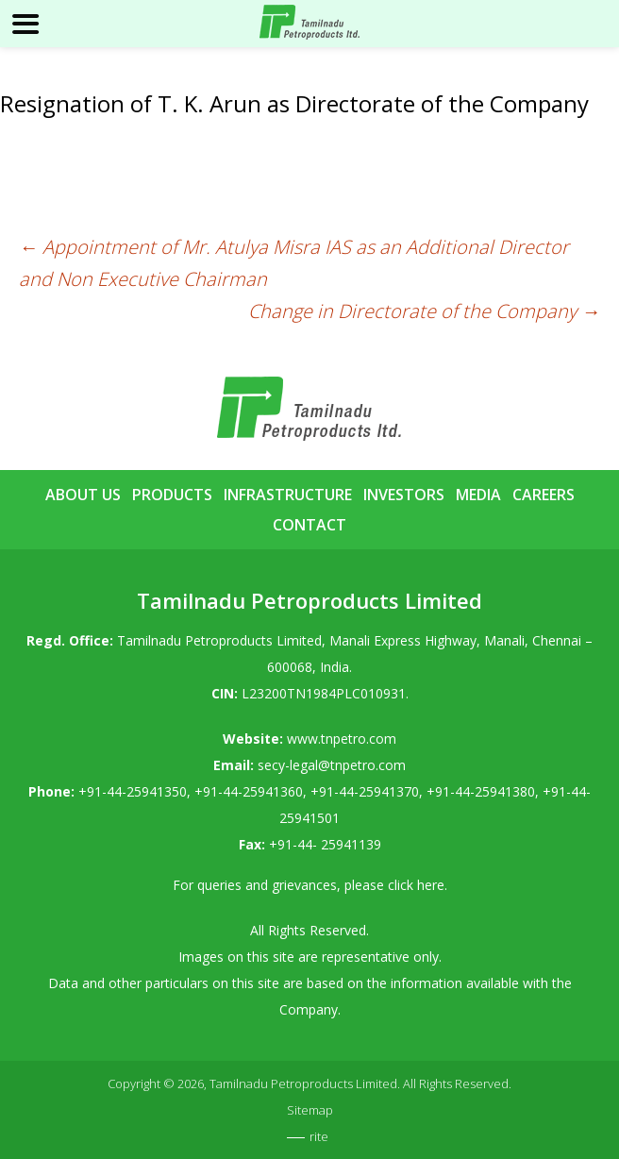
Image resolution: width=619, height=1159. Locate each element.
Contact (309, 524)
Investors (403, 494)
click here (416, 885)
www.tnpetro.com (341, 738)
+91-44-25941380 (481, 791)
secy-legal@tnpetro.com (332, 765)
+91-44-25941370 (364, 791)
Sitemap (310, 1109)
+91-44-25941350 (132, 791)
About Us (83, 494)
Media (478, 494)
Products (172, 494)
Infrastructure (288, 494)
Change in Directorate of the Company (424, 311)
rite (319, 1136)
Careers (543, 494)
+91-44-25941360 (248, 791)
